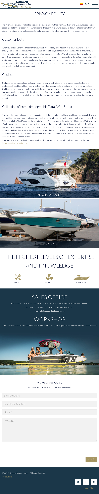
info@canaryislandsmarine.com (14, 143)
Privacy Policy (7, 477)
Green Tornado (91, 488)
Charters (81, 282)
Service (18, 282)
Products (49, 282)
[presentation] (24, 450)
